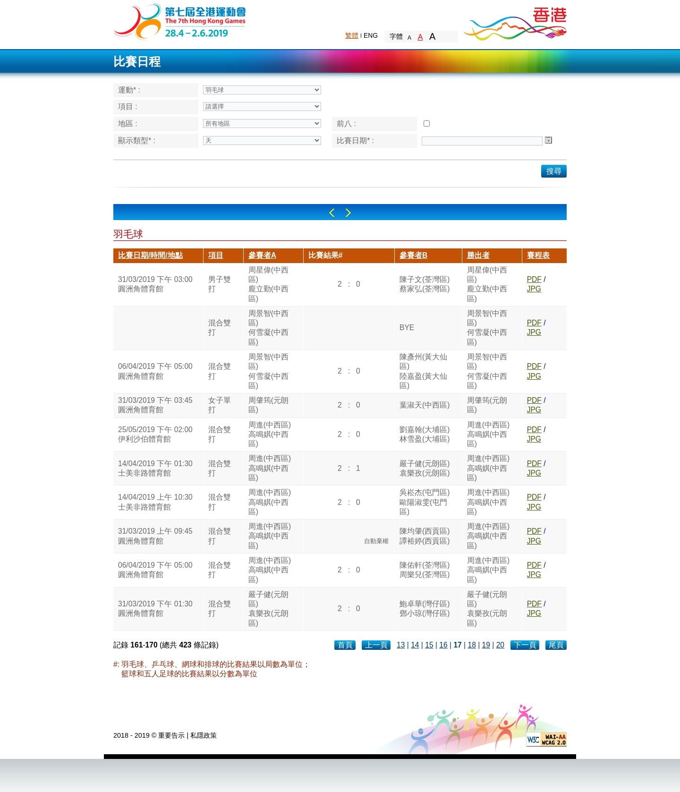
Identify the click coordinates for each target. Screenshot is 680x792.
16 (443, 645)
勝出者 (478, 255)
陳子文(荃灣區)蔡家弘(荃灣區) (425, 284)
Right (348, 213)
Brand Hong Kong (515, 21)
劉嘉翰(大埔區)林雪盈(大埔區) (425, 434)
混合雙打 (219, 327)
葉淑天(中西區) (425, 405)
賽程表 (538, 255)
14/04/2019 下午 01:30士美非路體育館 (155, 468)
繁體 (351, 35)
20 (500, 645)
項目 (215, 255)
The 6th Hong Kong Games (180, 21)
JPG (534, 289)
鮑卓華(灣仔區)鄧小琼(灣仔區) (425, 608)
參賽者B (413, 255)
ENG (371, 35)
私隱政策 (203, 735)
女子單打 (219, 405)
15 (429, 645)
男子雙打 (219, 284)
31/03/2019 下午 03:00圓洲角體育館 (155, 284)
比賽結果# (325, 255)
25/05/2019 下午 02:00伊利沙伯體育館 (155, 434)
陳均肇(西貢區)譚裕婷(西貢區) (425, 536)
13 (401, 645)
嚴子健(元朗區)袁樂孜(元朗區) (425, 468)
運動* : (129, 90)
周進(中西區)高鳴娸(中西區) (269, 434)
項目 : (127, 106)
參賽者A (262, 255)
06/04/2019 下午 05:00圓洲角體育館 (155, 371)
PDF (534, 279)
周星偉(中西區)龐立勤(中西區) (268, 284)
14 (415, 645)
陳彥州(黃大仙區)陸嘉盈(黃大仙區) (423, 371)
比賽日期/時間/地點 (150, 255)
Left (331, 213)
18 (472, 645)
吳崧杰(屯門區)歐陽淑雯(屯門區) (425, 502)
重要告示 (171, 735)
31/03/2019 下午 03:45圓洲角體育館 (155, 405)
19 (486, 645)
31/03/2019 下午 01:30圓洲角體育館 (155, 608)
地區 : (127, 123)
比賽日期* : (355, 140)
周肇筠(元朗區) (268, 405)
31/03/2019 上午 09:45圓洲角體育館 (155, 536)
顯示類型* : (136, 140)
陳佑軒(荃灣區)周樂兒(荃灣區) (425, 570)
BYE (407, 328)
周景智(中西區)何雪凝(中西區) (268, 327)
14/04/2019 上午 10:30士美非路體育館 (155, 502)
